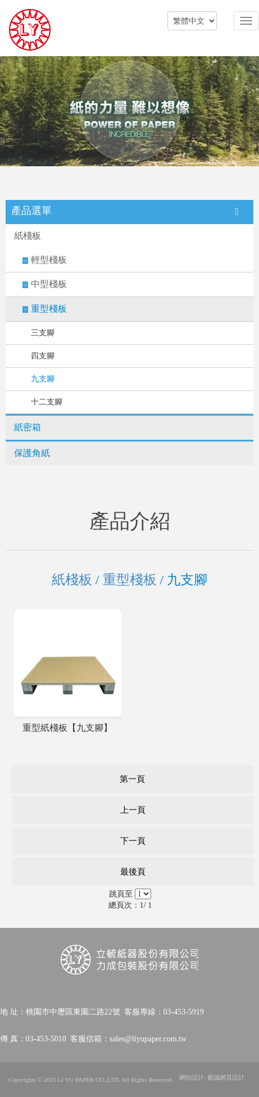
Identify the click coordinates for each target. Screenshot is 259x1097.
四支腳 (42, 356)
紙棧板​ (27, 235)
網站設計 (191, 1077)
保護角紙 (32, 453)
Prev (11, 111)
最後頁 (133, 871)
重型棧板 (49, 308)
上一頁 (133, 809)
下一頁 (133, 840)
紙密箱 (27, 427)
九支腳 (42, 379)
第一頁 (132, 779)
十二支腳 (46, 402)
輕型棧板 (49, 260)
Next (247, 111)
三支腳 (42, 333)
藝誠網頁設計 (225, 1077)
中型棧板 (49, 284)
